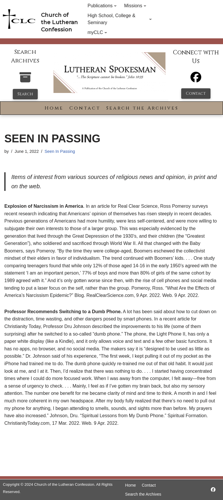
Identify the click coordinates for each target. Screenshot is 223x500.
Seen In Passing (59, 151)
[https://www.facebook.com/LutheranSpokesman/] (213, 489)
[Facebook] (195, 80)
